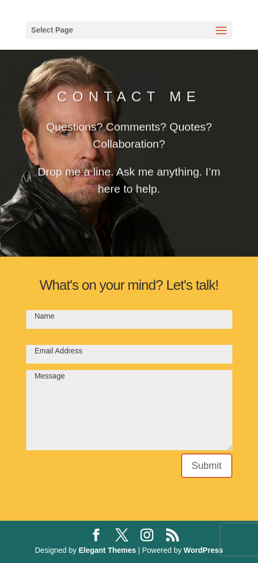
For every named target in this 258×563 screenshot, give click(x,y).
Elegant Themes (107, 550)
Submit (207, 465)
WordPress (203, 550)
